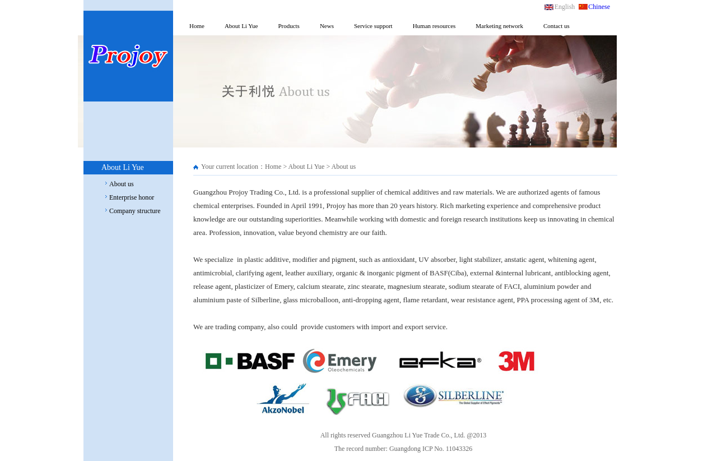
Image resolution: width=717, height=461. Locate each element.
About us (121, 184)
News (327, 25)
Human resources (434, 25)
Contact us (556, 25)
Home (196, 25)
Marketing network (499, 25)
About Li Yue (241, 25)
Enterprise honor (131, 197)
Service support (373, 25)
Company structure (135, 211)
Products (289, 25)
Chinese (599, 7)
